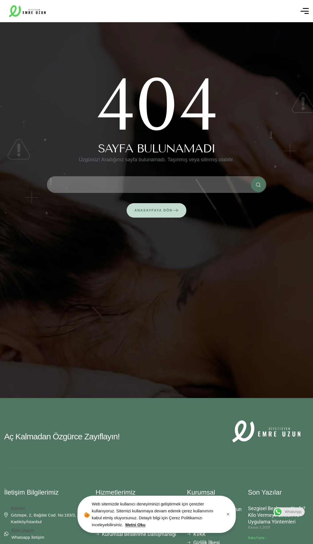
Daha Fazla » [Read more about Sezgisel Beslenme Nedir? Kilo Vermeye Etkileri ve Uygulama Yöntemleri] (257, 538)
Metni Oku (135, 524)
